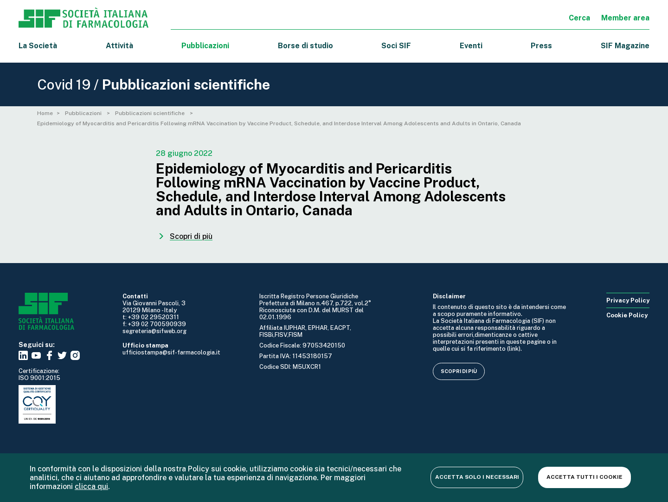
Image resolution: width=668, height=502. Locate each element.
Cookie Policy (627, 315)
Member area (625, 17)
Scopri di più (459, 371)
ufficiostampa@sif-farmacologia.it (171, 352)
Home (45, 113)
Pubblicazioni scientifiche (150, 113)
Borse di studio (305, 45)
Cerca (579, 17)
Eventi (471, 45)
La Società (38, 45)
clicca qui (91, 486)
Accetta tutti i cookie (584, 477)
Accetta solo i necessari (477, 477)
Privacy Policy (627, 300)
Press (541, 45)
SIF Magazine (625, 45)
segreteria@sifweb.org (154, 331)
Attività (119, 45)
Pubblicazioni (84, 113)
